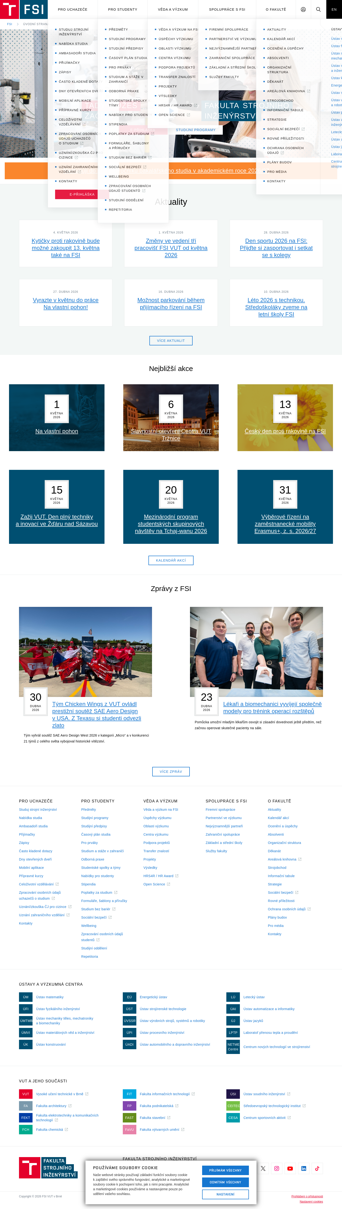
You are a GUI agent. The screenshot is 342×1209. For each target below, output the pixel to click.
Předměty (88, 809)
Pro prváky (89, 843)
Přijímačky (27, 834)
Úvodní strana (36, 24)
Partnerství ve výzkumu (224, 818)
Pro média (276, 926)
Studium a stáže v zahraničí (102, 851)
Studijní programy (94, 818)
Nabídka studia (30, 818)
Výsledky (150, 868)
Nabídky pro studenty (97, 876)
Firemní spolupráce (220, 809)
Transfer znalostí (156, 851)
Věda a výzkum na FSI (160, 809)
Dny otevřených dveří (35, 859)
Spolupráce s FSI (227, 9)
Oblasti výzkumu (156, 826)
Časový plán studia (95, 834)
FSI (9, 24)
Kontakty (26, 923)
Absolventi (276, 834)
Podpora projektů (156, 843)
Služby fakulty (216, 851)
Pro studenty (122, 9)
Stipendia (88, 884)
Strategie (275, 884)
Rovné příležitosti (281, 901)
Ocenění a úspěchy (283, 826)
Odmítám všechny (226, 1182)
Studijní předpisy (94, 826)
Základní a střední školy (224, 843)
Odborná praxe (92, 859)
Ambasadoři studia (33, 826)
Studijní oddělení (94, 948)
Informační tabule (281, 876)
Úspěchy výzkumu (157, 818)
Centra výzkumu (155, 834)
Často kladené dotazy (35, 851)
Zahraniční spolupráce (223, 834)
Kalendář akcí (278, 818)
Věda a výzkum (173, 9)
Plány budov (277, 917)
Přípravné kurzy (31, 876)
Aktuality (274, 809)
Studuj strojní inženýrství (38, 809)
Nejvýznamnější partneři (224, 826)
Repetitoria (89, 956)
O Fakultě (276, 9)
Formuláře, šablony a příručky (104, 901)
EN (334, 9)
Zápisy (24, 843)
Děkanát (274, 851)
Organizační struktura (284, 843)
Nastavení (225, 1194)
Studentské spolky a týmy (100, 868)
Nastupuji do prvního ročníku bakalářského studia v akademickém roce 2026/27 (166, 170)
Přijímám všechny (225, 1170)
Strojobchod (277, 868)
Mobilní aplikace (31, 868)
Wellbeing (88, 926)
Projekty (149, 859)
